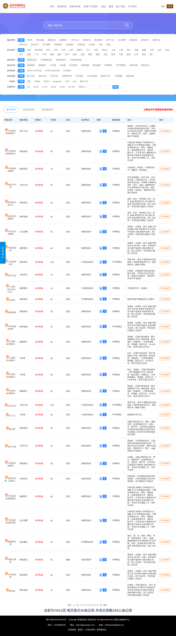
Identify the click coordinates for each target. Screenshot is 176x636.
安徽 (136, 50)
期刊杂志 (145, 65)
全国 (29, 50)
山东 (159, 50)
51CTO (12, 416)
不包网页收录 (46, 60)
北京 (48, 50)
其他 (108, 44)
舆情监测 (134, 65)
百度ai (37, 81)
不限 (21, 40)
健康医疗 (63, 40)
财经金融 (40, 40)
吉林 (96, 50)
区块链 (92, 44)
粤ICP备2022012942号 (56, 619)
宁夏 (121, 54)
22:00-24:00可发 (52, 70)
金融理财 (31, 65)
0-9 (28, 87)
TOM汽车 (12, 406)
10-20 (35, 87)
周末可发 (42, 76)
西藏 (90, 54)
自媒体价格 (75, 6)
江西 (152, 50)
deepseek (57, 81)
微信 (103, 6)
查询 (116, 87)
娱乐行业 (23, 44)
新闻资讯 (52, 40)
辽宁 (88, 50)
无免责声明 (67, 76)
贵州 (75, 54)
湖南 (29, 54)
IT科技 (30, 40)
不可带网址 (121, 65)
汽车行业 (75, 40)
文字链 (53, 65)
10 (94, 605)
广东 (36, 54)
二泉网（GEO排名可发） (10, 289)
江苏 (121, 50)
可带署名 (79, 76)
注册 (163, 6)
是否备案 (97, 65)
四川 (67, 54)
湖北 (21, 54)
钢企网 (12, 429)
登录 (170, 6)
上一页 (76, 605)
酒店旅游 (133, 40)
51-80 (62, 87)
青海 (113, 54)
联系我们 (3, 252)
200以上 (82, 87)
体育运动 (81, 44)
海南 (52, 54)
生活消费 (122, 40)
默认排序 (11, 109)
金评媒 (12, 300)
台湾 (136, 54)
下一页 (99, 605)
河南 (167, 50)
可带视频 (118, 76)
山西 (71, 50)
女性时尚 (145, 40)
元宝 (67, 81)
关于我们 (132, 6)
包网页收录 (32, 60)
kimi (75, 81)
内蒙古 (80, 50)
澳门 (151, 54)
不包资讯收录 (76, 60)
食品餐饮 (70, 44)
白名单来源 (92, 76)
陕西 (98, 54)
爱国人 (81, 629)
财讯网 (12, 591)
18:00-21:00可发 (34, 70)
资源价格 (61, 6)
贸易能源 (58, 44)
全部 (29, 81)
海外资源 (38, 50)
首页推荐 (73, 65)
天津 (56, 50)
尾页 (105, 605)
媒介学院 (120, 6)
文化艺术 (35, 44)
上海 (113, 50)
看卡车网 (12, 447)
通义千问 (84, 81)
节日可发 (54, 76)
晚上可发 (31, 76)
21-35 (44, 87)
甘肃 (105, 54)
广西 (44, 54)
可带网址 (108, 65)
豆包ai (46, 81)
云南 (82, 54)
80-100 (71, 87)
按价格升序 (28, 109)
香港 (144, 54)
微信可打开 (106, 76)
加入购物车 (165, 131)
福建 (144, 50)
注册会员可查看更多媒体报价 (158, 109)
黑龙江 (105, 50)
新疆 (128, 54)
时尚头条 (12, 275)
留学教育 (87, 40)
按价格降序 (47, 109)
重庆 (59, 54)
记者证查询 (90, 629)
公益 (101, 44)
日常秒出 (67, 70)
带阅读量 (130, 76)
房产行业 (110, 40)
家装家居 (98, 40)
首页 (52, 6)
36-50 (53, 87)
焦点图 (63, 65)
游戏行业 (157, 40)
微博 (111, 6)
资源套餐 (85, 65)
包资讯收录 (61, 60)
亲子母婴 (46, 44)
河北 (63, 50)
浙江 (129, 50)
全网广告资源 (91, 6)
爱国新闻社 (102, 629)
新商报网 (12, 312)
